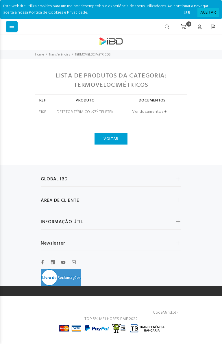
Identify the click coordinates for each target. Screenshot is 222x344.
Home (39, 55)
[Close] (208, 12)
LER (187, 13)
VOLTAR (111, 139)
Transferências (59, 55)
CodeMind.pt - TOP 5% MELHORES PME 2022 (131, 315)
